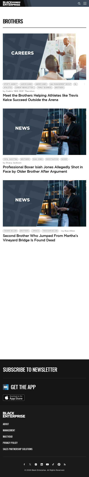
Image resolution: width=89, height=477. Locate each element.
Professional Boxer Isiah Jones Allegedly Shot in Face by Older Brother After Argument (43, 169)
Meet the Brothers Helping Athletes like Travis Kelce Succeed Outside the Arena (40, 97)
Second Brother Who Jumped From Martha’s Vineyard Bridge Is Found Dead (40, 237)
